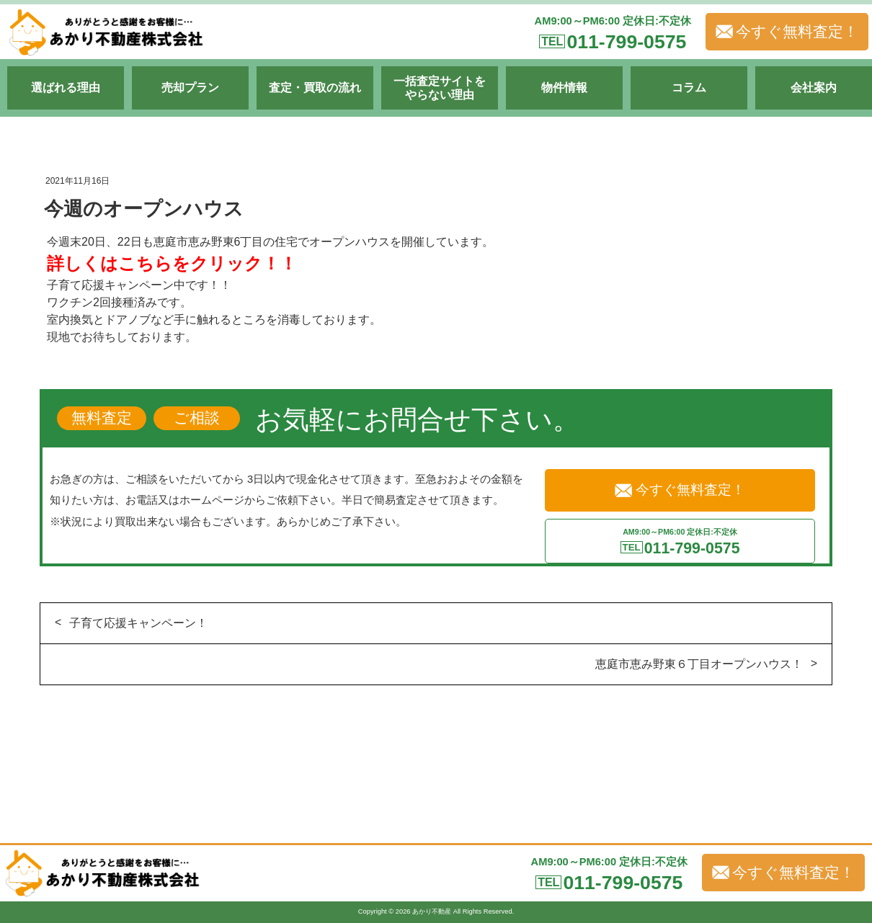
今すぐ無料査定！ (787, 31)
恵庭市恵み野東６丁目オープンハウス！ (699, 664)
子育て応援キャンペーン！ (138, 623)
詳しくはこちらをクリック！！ (172, 263)
